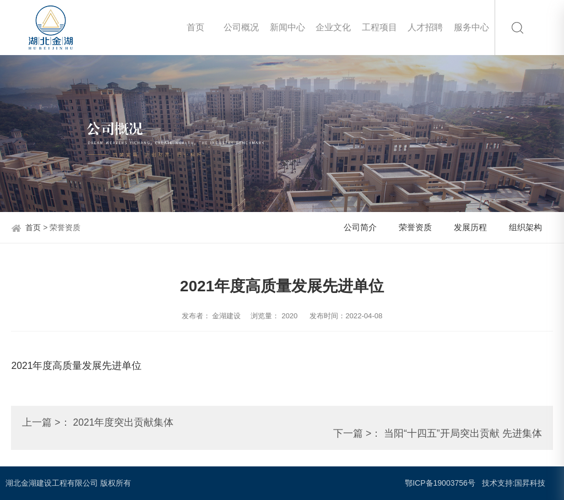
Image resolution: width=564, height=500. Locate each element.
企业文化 (333, 27)
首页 (195, 27)
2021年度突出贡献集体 (123, 422)
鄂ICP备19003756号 (440, 483)
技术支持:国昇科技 (514, 483)
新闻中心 (287, 27)
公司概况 (241, 27)
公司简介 (360, 227)
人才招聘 (425, 27)
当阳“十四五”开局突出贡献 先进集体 (463, 433)
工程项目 (379, 27)
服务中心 (471, 27)
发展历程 (470, 227)
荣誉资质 (415, 227)
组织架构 (525, 227)
